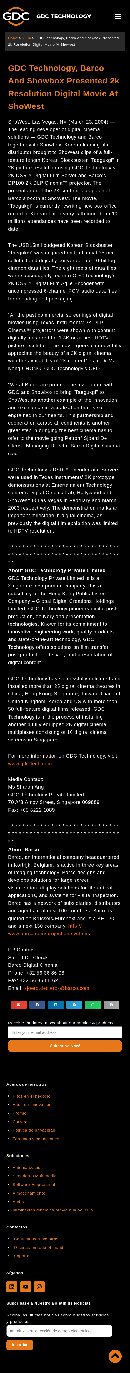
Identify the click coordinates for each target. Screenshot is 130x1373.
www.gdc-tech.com (30, 763)
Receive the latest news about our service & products (61, 1023)
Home (13, 38)
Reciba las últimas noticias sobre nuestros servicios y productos (57, 1318)
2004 (26, 38)
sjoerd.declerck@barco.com (56, 988)
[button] (118, 16)
